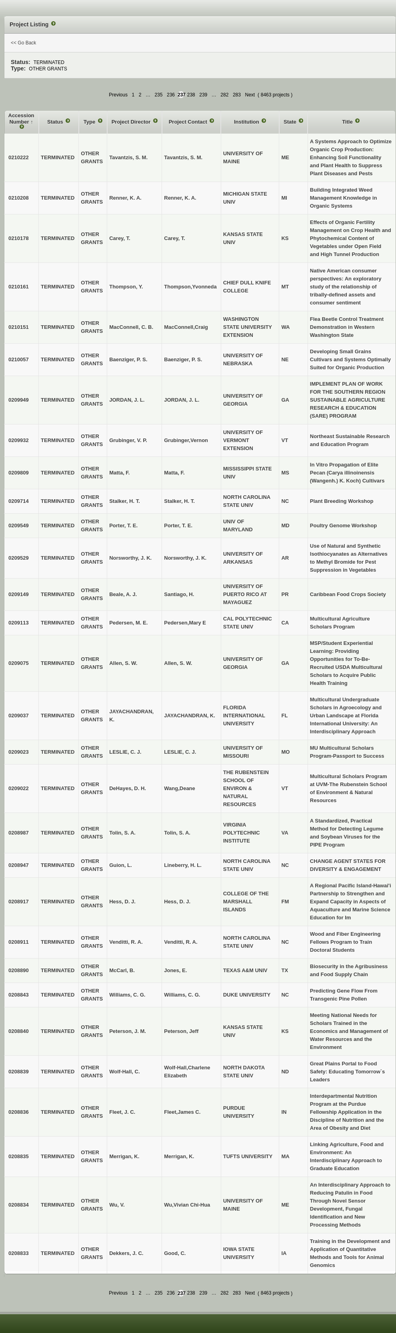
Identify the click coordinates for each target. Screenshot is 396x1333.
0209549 (18, 525)
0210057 (18, 359)
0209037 (18, 716)
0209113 (18, 623)
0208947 (18, 865)
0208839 (18, 1072)
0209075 (18, 663)
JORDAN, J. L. (181, 400)
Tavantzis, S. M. (183, 157)
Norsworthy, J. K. (185, 558)
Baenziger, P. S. (183, 359)
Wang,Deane (179, 788)
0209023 (18, 752)
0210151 (18, 327)
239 (203, 95)
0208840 (18, 1031)
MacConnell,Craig (186, 327)
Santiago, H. (179, 594)
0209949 (18, 400)
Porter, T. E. (178, 525)
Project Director (132, 122)
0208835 (18, 1156)
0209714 (18, 501)
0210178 (18, 238)
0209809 (18, 473)
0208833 (18, 1253)
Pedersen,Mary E (185, 623)
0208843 (18, 995)
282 (224, 95)
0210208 (18, 198)
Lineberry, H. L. (183, 865)
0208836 (18, 1112)
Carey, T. (174, 238)
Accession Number (21, 118)
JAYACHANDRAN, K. (189, 716)
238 (191, 95)
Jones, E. (175, 970)
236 (171, 95)
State (291, 122)
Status (55, 122)
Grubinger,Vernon (186, 440)
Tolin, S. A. (177, 833)
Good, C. (175, 1253)
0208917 (18, 902)
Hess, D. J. (177, 902)
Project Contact (189, 122)
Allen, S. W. (178, 663)
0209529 (18, 558)
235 (158, 95)
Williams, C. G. (182, 995)
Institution (247, 122)
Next (250, 95)
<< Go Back (23, 43)
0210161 (18, 287)
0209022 (18, 788)
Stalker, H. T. (179, 501)
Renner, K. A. (180, 198)
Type (90, 122)
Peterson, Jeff (181, 1031)
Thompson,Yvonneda (190, 287)
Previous (118, 95)
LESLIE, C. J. (180, 752)
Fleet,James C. (182, 1112)
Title (348, 122)
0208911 (18, 942)
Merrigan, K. (179, 1156)
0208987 (18, 833)
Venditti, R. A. (180, 942)
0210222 (18, 157)
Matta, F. (174, 473)
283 (237, 95)
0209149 (18, 594)
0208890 (18, 970)
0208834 (18, 1205)
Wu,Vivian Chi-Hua (187, 1205)
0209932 (18, 440)
